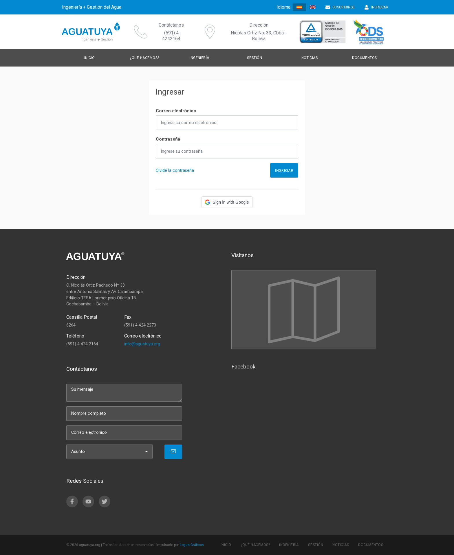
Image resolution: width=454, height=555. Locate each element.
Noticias (309, 58)
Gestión (254, 58)
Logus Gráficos (192, 545)
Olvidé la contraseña (175, 170)
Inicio (89, 58)
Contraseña (168, 139)
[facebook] (72, 501)
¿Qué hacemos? (144, 58)
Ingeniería (199, 58)
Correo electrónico (176, 110)
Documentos (364, 58)
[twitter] (104, 501)
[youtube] (88, 501)
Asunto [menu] (78, 451)
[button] (226, 202)
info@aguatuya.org (142, 344)
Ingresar (284, 170)
